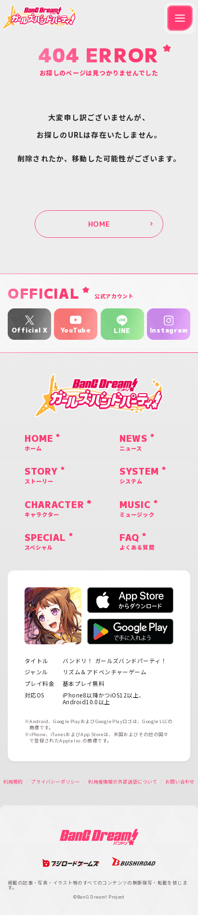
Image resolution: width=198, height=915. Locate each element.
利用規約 (13, 782)
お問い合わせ (180, 782)
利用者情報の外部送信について (122, 782)
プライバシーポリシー (55, 782)
